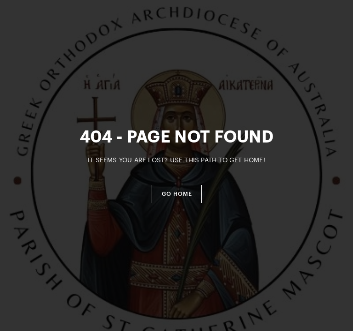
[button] (177, 194)
